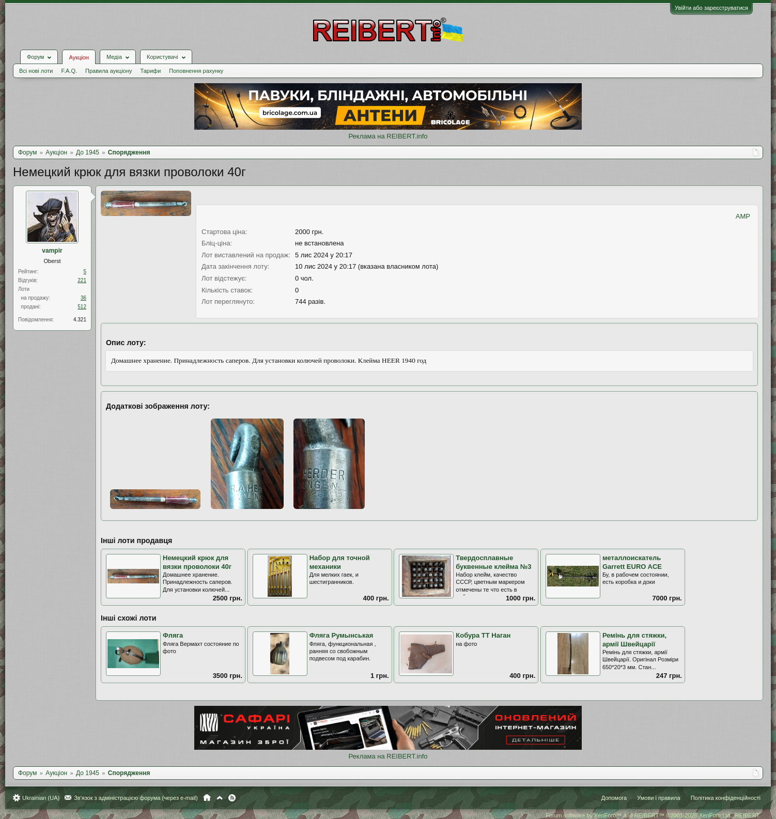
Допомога (614, 798)
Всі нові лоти (36, 71)
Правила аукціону (108, 71)
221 (81, 280)
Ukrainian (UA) (40, 798)
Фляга (173, 635)
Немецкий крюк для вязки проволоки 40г (197, 562)
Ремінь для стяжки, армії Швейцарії (634, 639)
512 (81, 307)
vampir (52, 250)
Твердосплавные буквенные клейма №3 (493, 562)
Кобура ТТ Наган (483, 635)
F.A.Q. (69, 71)
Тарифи (151, 71)
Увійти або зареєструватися (711, 8)
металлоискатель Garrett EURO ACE (632, 562)
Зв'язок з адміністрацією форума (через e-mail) (136, 798)
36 (83, 298)
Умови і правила (658, 798)
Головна (207, 797)
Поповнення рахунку (196, 71)
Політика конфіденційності (726, 798)
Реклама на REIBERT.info (387, 136)
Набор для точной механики (339, 562)
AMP (743, 216)
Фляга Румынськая (341, 635)
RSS (232, 797)
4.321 (79, 319)
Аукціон (78, 57)
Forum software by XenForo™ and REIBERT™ (653, 815)
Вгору (219, 797)
